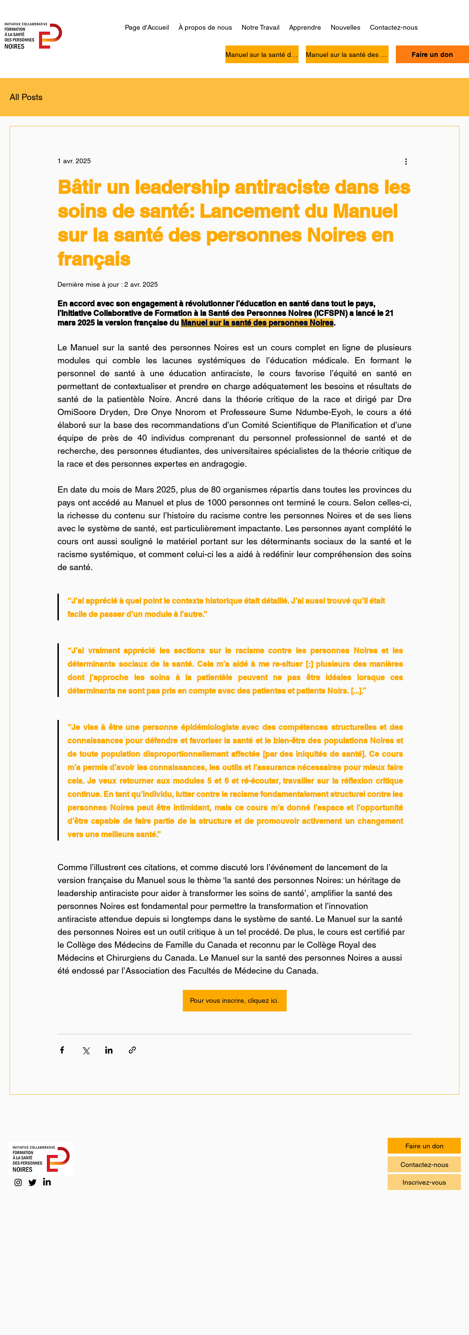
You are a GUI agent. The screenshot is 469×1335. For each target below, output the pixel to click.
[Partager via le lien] (132, 1050)
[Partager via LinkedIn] (108, 1050)
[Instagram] (18, 1182)
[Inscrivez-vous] (424, 1182)
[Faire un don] (432, 54)
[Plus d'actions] (406, 161)
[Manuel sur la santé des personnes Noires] (262, 54)
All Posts (26, 97)
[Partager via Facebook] (62, 1050)
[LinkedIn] (47, 1182)
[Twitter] (32, 1182)
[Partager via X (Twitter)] (85, 1050)
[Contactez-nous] (424, 1164)
